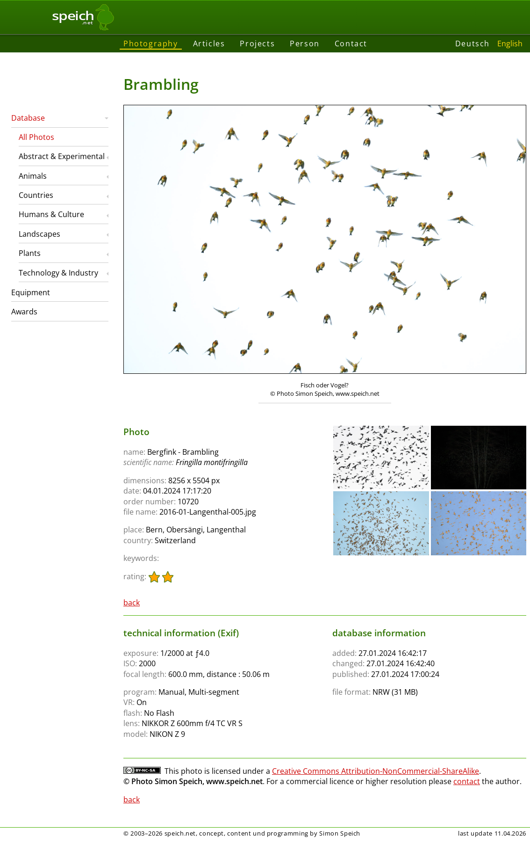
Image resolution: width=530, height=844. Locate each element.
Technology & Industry (58, 273)
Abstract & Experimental (62, 156)
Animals (33, 176)
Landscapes (39, 234)
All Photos (36, 137)
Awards (24, 311)
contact (466, 781)
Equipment (30, 292)
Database (28, 118)
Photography (150, 43)
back (131, 602)
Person (305, 43)
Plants (30, 253)
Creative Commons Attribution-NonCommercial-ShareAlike (375, 771)
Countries (36, 195)
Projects (257, 43)
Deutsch (472, 43)
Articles (209, 43)
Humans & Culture (51, 214)
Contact (351, 43)
